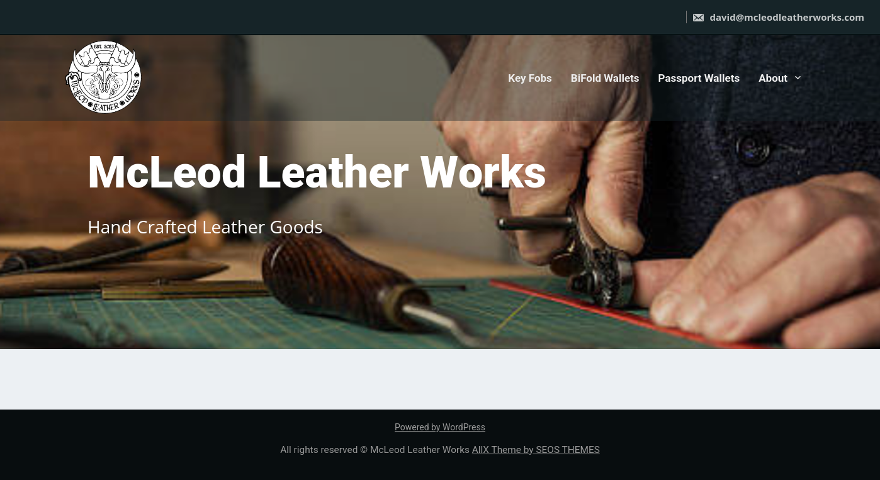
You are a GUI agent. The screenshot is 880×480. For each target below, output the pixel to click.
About (773, 78)
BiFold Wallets (605, 78)
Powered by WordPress (440, 427)
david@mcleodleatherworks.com (778, 17)
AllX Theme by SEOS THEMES (536, 449)
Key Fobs (530, 78)
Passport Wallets (699, 78)
